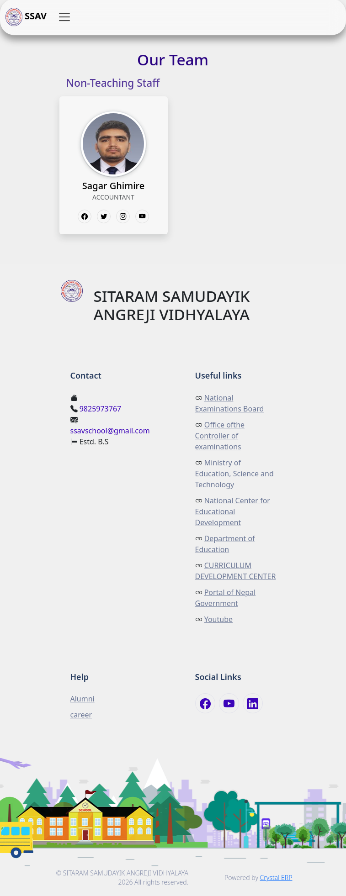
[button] (64, 17)
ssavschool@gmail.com (110, 431)
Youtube (218, 619)
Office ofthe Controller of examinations (220, 436)
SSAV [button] (26, 17)
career (81, 715)
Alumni (82, 699)
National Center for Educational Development (232, 511)
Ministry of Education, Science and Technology (234, 474)
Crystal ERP (276, 877)
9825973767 (101, 409)
